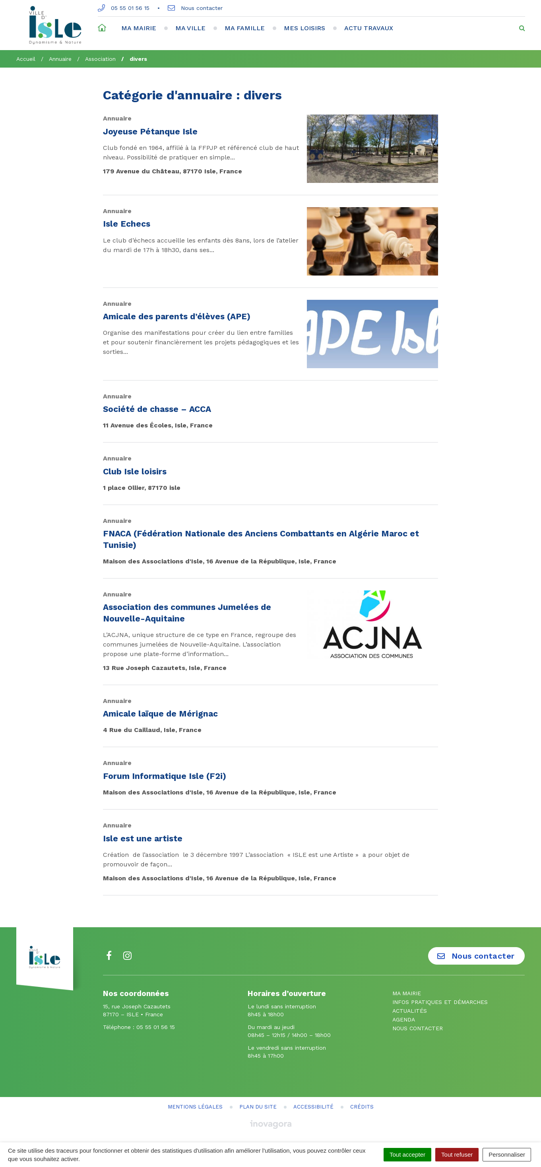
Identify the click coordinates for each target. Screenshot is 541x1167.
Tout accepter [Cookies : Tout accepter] (407, 1154)
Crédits (362, 1107)
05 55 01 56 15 (123, 8)
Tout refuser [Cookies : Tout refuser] (457, 1154)
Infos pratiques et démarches (440, 1002)
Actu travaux (368, 28)
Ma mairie (138, 28)
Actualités (409, 1011)
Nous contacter (195, 8)
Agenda (403, 1019)
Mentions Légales (195, 1107)
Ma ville (190, 28)
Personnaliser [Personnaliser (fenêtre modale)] (507, 1154)
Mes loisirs (304, 28)
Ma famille (245, 28)
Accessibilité (313, 1107)
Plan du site (258, 1107)
